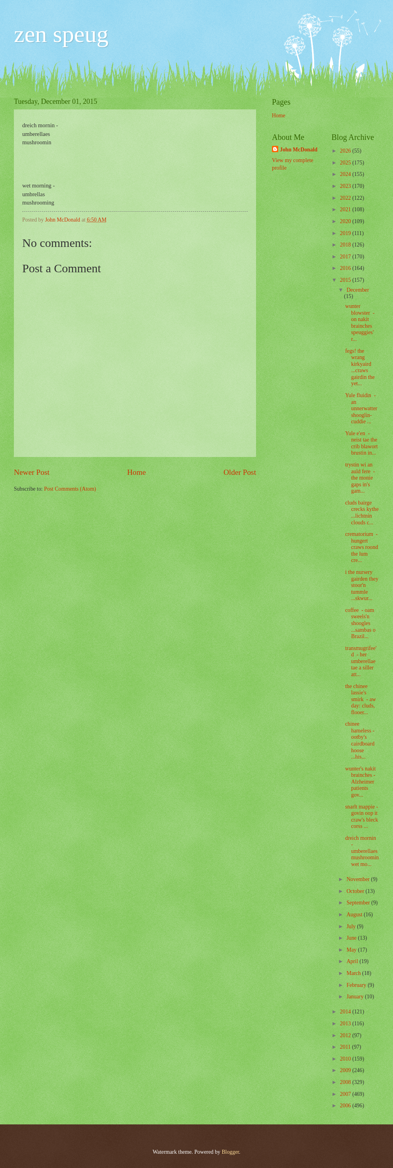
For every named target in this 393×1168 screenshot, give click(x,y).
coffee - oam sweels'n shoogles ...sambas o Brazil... (360, 623)
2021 (346, 209)
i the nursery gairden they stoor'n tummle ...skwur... (361, 585)
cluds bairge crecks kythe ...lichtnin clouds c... (361, 513)
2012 (346, 1035)
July (352, 926)
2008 (346, 1082)
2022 (346, 198)
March (354, 973)
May (352, 950)
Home (136, 472)
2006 (346, 1106)
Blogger (230, 1152)
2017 (346, 257)
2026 (346, 151)
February (357, 985)
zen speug (61, 34)
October (356, 891)
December (358, 290)
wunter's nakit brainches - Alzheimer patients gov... (360, 782)
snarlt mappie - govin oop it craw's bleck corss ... (361, 817)
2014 (346, 1012)
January (356, 997)
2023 (346, 186)
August (355, 915)
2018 (346, 245)
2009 (346, 1070)
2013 (346, 1024)
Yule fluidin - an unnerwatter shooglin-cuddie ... (361, 408)
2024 (346, 174)
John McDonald (299, 150)
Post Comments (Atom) (70, 489)
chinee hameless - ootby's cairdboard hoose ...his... (359, 740)
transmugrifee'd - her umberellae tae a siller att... (360, 661)
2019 (346, 233)
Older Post (239, 472)
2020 (346, 221)
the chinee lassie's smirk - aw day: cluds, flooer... (360, 699)
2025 (346, 163)
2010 (346, 1059)
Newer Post (32, 472)
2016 (346, 268)
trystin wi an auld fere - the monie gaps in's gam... (360, 478)
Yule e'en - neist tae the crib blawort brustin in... (361, 443)
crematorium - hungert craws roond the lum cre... (361, 547)
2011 (346, 1047)
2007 (346, 1094)
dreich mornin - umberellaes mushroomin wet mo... (362, 851)
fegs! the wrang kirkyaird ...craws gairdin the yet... (359, 367)
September (359, 903)
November (359, 879)
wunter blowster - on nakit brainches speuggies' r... (359, 322)
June (352, 938)
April (353, 961)
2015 (346, 280)
